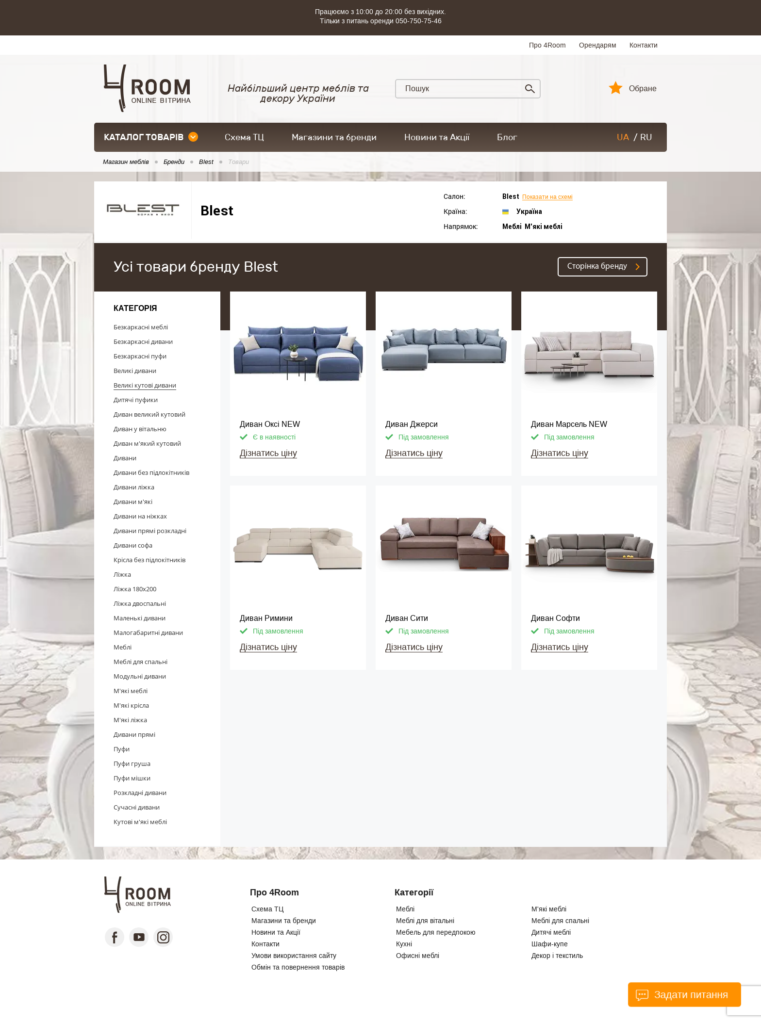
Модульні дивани (140, 676)
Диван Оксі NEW (270, 424)
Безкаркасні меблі (141, 327)
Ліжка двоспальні (140, 603)
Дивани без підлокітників (151, 472)
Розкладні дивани (140, 792)
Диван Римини (266, 618)
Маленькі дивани (139, 618)
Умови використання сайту (293, 955)
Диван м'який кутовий (147, 443)
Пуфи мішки (132, 778)
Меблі (123, 647)
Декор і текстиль (557, 955)
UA (623, 137)
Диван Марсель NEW (569, 424)
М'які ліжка (130, 719)
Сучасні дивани (137, 807)
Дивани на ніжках (140, 516)
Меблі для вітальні (425, 921)
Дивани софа (133, 545)
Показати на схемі (547, 197)
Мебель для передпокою (436, 932)
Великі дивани (135, 370)
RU (646, 137)
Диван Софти (555, 618)
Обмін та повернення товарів (298, 967)
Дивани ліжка (134, 487)
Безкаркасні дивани (143, 341)
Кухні (404, 944)
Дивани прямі (134, 734)
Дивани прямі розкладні (150, 530)
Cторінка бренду (597, 266)
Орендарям (597, 45)
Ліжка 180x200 (135, 588)
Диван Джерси (411, 424)
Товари (238, 162)
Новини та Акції (436, 137)
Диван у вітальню (140, 428)
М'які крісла (131, 705)
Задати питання (681, 994)
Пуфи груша (132, 763)
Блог (507, 137)
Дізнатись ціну (268, 453)
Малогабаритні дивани (148, 632)
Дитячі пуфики (136, 399)
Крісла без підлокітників (149, 559)
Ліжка (122, 574)
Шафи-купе (549, 944)
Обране (643, 89)
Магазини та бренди (334, 137)
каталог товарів (151, 137)
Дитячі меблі (551, 932)
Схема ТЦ (244, 137)
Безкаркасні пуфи (140, 356)
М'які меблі (131, 690)
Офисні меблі (417, 955)
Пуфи (122, 749)
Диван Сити (406, 618)
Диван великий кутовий (149, 414)
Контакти (643, 45)
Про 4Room (547, 45)
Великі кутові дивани (145, 385)
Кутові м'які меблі (140, 821)
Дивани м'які (133, 501)
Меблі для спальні (140, 661)
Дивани (125, 458)
